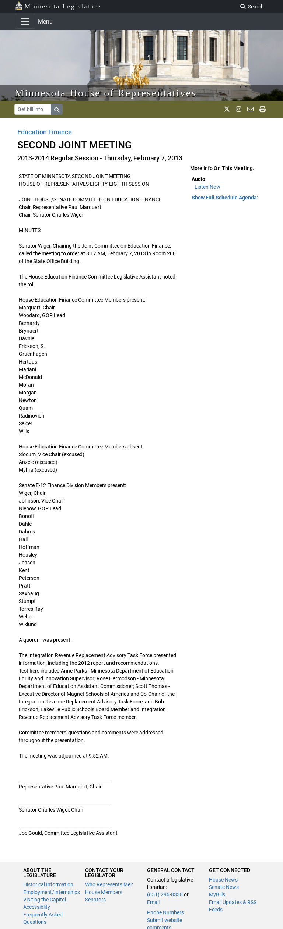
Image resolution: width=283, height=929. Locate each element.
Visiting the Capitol (44, 900)
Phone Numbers (165, 912)
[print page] (262, 109)
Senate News (224, 887)
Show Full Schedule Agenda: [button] (225, 198)
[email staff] (250, 109)
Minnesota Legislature (58, 5)
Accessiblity (36, 907)
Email (153, 902)
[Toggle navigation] (25, 21)
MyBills (217, 894)
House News (223, 880)
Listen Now (207, 187)
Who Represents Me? (109, 884)
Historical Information (48, 884)
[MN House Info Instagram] (238, 109)
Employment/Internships (51, 892)
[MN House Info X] (227, 109)
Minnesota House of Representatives (105, 93)
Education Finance (44, 132)
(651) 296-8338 (165, 894)
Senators (95, 900)
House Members (103, 892)
